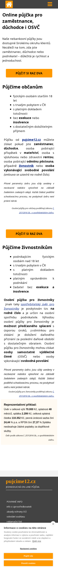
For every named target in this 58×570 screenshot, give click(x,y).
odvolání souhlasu (16, 516)
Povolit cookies (28, 563)
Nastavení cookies (28, 549)
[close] (53, 523)
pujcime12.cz (21, 481)
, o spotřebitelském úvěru (42, 212)
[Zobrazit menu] (50, 4)
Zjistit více (36, 541)
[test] (29, 73)
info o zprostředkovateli (19, 506)
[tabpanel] (29, 50)
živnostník (26, 166)
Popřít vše (28, 556)
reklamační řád (14, 521)
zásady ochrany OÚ (17, 511)
